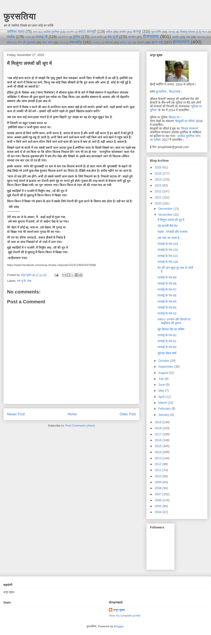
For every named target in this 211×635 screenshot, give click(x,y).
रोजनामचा (151, 36)
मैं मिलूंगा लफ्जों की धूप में (171, 220)
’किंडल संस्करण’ (189, 128)
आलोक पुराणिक (51, 31)
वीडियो (10, 42)
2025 (158, 173)
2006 (158, 500)
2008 (158, 488)
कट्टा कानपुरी (87, 31)
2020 (158, 203)
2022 (158, 191)
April (161, 396)
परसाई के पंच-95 (167, 301)
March (163, 402)
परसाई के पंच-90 (167, 347)
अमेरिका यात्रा (16, 31)
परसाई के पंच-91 (167, 341)
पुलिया (76, 37)
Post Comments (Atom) (80, 425)
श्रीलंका (109, 42)
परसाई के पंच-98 (167, 283)
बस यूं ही (113, 37)
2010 (158, 476)
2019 (158, 422)
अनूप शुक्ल (119, 609)
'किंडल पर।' (175, 117)
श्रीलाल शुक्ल (126, 42)
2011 (158, 470)
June (162, 384)
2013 (158, 458)
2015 (158, 446)
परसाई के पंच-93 (167, 313)
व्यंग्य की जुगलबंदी (26, 42)
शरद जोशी (47, 42)
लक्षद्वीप (175, 37)
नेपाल (204, 31)
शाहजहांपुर (96, 43)
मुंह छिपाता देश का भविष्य (171, 329)
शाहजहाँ (62, 43)
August (163, 372)
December (165, 208)
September (166, 366)
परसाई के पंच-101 (168, 256)
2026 (158, 167)
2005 (158, 506)
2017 (158, 434)
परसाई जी (42, 37)
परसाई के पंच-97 (167, 289)
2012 (158, 464)
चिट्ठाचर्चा (174, 91)
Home (72, 414)
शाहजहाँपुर (75, 42)
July (161, 378)
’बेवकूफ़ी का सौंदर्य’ (185, 121)
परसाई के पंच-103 (168, 244)
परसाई (28, 37)
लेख (188, 37)
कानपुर (137, 31)
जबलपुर (171, 31)
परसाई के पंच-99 (167, 277)
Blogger (119, 626)
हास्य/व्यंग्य (181, 41)
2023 (158, 185)
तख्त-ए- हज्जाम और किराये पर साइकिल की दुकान (174, 321)
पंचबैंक (11, 37)
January (164, 414)
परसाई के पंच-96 (167, 295)
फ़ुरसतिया (161, 91)
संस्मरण (141, 42)
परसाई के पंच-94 (167, 307)
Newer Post (16, 414)
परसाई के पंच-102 (168, 249)
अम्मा (35, 31)
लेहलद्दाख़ (201, 37)
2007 (158, 494)
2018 (158, 428)
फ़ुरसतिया (20, 16)
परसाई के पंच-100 (168, 262)
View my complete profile (124, 615)
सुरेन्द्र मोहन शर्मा (167, 353)
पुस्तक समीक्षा (96, 37)
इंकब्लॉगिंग (70, 32)
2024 (158, 179)
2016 (158, 440)
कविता (109, 31)
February (164, 408)
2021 (158, 197)
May (161, 390)
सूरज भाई (157, 42)
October (164, 360)
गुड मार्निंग (156, 31)
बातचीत (132, 37)
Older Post (128, 414)
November (165, 214)
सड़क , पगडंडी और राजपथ (172, 231)
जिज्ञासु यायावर (187, 31)
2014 (158, 452)
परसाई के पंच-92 (167, 335)
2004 (158, 512)
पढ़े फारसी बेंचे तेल (168, 226)
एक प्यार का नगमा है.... (170, 238)
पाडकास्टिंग (63, 37)
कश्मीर (122, 31)
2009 (158, 482)
